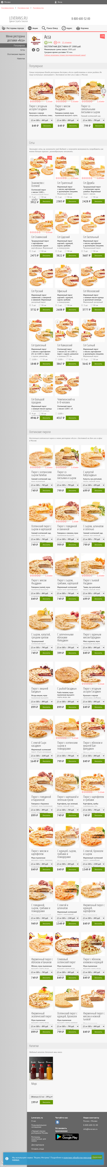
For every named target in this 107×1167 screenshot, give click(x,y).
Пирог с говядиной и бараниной (40, 798)
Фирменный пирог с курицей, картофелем (92, 906)
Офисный (60, 291)
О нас (33, 1121)
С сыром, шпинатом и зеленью (92, 527)
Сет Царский (61, 237)
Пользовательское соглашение (38, 1126)
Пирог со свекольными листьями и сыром (90, 109)
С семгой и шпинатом (66, 905)
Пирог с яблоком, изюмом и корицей (91, 960)
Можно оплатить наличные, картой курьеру (37, 49)
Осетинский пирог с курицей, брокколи (65, 1014)
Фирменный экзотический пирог (39, 1014)
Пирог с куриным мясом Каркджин (90, 635)
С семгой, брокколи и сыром (92, 852)
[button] (96, 1157)
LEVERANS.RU (20, 19)
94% (50, 42)
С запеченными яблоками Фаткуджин (66, 635)
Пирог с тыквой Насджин (89, 581)
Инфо (33, 49)
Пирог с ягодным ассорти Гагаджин (38, 107)
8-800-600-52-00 (90, 1125)
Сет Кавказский (62, 345)
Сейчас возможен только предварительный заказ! (65, 55)
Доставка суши (23, 8)
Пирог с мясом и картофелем (37, 852)
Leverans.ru (37, 1117)
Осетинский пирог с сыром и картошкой (39, 527)
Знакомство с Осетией (40, 183)
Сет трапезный (36, 345)
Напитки (21, 58)
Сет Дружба (86, 183)
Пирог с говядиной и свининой (66, 527)
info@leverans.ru (90, 1129)
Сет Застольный (89, 237)
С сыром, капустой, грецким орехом (38, 635)
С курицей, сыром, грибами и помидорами (64, 854)
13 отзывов (66, 42)
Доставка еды (38, 8)
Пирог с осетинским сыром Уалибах (39, 473)
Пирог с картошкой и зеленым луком (65, 798)
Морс (32, 1083)
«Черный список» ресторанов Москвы (39, 1132)
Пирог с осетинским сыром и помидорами (66, 744)
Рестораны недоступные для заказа (38, 1139)
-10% (102, 36)
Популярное (19, 45)
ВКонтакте (57, 1122)
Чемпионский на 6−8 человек (66, 400)
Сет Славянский (37, 237)
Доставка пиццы (7, 8)
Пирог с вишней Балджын (37, 689)
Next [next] (104, 91)
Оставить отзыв (37, 1149)
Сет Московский (89, 291)
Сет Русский (35, 291)
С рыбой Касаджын (64, 688)
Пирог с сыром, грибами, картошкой (65, 581)
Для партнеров (37, 1145)
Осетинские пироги (16, 54)
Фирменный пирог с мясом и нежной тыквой (91, 1016)
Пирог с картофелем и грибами (92, 798)
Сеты (22, 49)
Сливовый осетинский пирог (66, 960)
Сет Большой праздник (40, 399)
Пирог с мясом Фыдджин (62, 107)
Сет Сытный (87, 345)
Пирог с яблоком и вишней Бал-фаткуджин (90, 745)
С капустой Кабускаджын (87, 473)
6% (58, 42)
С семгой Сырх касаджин (36, 744)
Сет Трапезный (62, 183)
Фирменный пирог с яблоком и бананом (40, 960)
